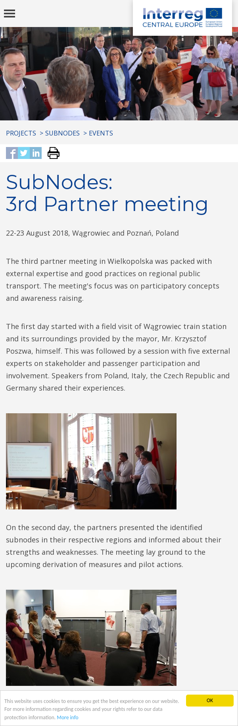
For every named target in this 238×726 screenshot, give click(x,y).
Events (101, 133)
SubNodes (62, 133)
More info (67, 717)
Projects (21, 133)
